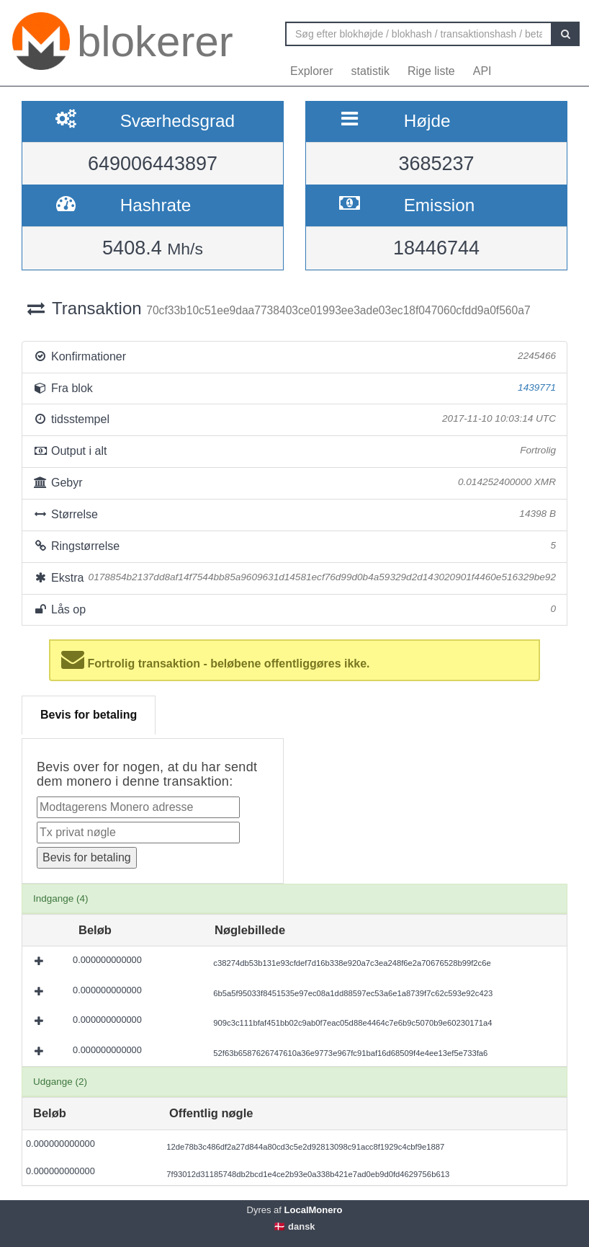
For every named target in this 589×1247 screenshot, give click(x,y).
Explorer (311, 71)
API (482, 71)
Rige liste (431, 71)
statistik (370, 71)
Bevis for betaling (88, 715)
